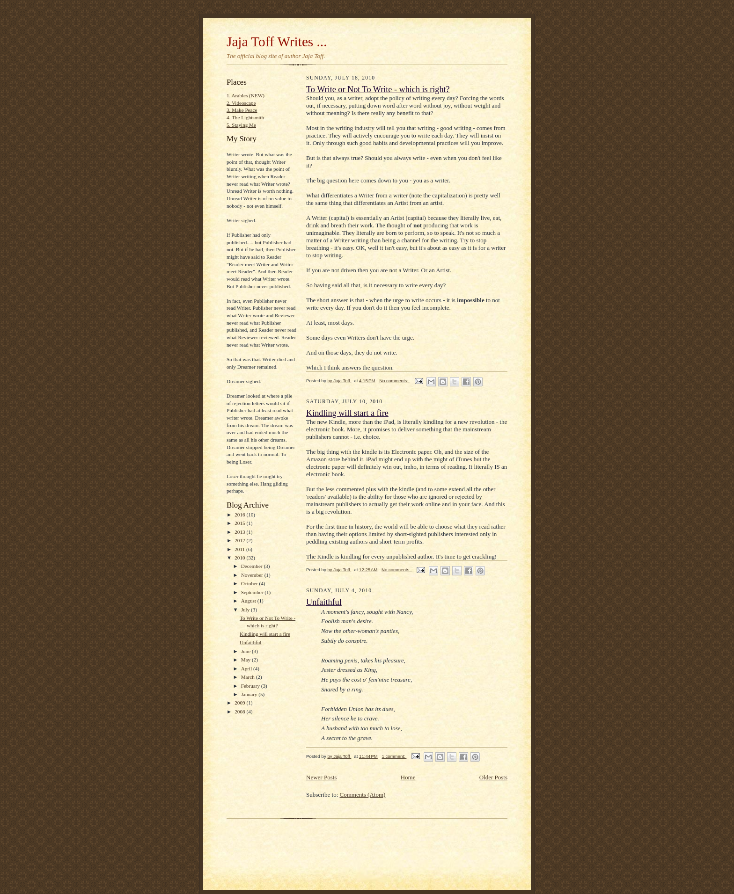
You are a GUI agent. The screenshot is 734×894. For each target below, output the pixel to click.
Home (408, 777)
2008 (240, 711)
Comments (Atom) (363, 794)
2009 (240, 702)
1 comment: (394, 756)
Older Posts (493, 777)
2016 (240, 514)
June (246, 651)
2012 (240, 540)
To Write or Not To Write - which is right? (378, 89)
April (247, 668)
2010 (240, 557)
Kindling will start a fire (265, 634)
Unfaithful (251, 642)
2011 (240, 549)
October (250, 583)
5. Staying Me (241, 125)
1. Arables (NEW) (245, 95)
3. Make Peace (242, 110)
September (253, 592)
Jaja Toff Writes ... (277, 41)
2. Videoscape (241, 103)
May (246, 659)
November (252, 575)
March (248, 677)
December (252, 566)
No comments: (394, 380)
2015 (240, 523)
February (251, 686)
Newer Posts (321, 777)
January (250, 694)
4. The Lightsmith (245, 117)
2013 (240, 532)
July (246, 609)
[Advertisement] (336, 836)
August (249, 600)
